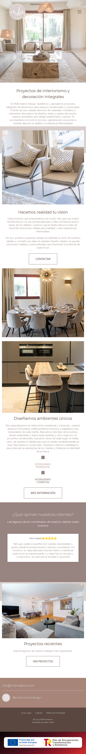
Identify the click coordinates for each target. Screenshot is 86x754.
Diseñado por (43, 722)
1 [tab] (38, 574)
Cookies (38, 713)
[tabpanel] (43, 548)
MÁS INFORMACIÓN (43, 493)
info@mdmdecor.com (18, 685)
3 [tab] (48, 574)
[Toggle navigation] (79, 12)
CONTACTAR (43, 259)
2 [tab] (43, 574)
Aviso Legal (26, 713)
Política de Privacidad (55, 713)
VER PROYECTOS (43, 661)
